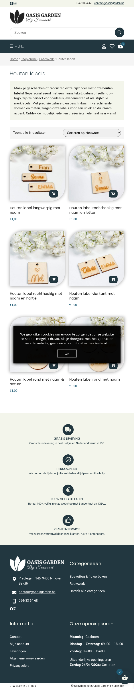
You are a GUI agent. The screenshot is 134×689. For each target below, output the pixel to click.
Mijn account (19, 644)
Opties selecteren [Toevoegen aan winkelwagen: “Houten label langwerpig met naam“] (53, 194)
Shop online (29, 59)
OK (67, 353)
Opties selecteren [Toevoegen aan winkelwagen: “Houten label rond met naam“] (113, 365)
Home (14, 59)
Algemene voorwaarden (27, 658)
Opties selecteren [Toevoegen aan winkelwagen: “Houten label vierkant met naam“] (113, 279)
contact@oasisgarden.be (109, 3)
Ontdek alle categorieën (87, 591)
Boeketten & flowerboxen (88, 577)
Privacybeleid (19, 666)
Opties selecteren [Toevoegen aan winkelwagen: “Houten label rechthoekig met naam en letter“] (113, 194)
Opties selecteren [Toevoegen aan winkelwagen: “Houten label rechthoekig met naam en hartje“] (53, 279)
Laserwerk (46, 59)
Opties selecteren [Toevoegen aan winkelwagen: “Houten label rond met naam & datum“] (53, 365)
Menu (17, 46)
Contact (16, 637)
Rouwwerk (77, 584)
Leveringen (18, 651)
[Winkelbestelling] (92, 133)
